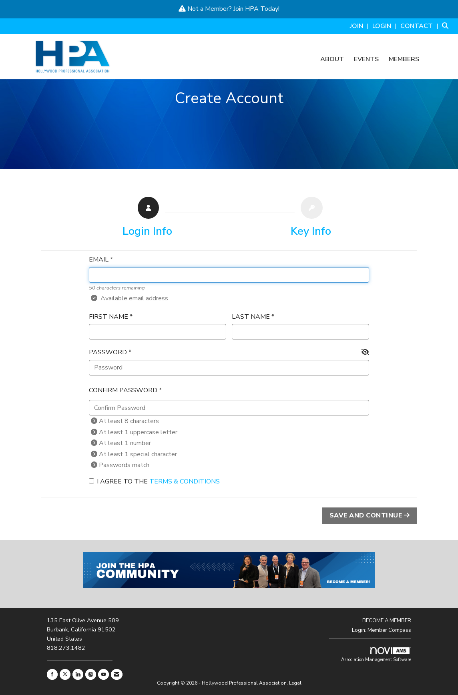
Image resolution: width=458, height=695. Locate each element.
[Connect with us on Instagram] (90, 674)
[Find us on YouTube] (103, 674)
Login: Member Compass (381, 630)
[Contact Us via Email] (117, 674)
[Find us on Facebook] (52, 674)
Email (98, 259)
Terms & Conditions (184, 481)
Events (366, 59)
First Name (108, 316)
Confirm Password (123, 390)
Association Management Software (376, 655)
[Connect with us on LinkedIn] (77, 674)
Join (238, 8)
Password (108, 352)
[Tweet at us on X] (65, 674)
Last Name (251, 316)
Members (404, 59)
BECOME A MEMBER (386, 620)
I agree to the (154, 481)
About (332, 59)
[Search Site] (447, 26)
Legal (295, 683)
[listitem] (360, 26)
